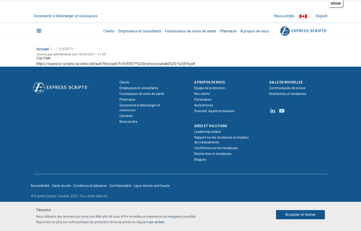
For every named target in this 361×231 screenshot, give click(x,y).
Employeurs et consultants (139, 31)
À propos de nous (254, 31)
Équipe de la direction (209, 88)
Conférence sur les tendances (216, 148)
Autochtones (203, 105)
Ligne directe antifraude (152, 186)
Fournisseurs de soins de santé (190, 31)
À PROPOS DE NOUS (209, 82)
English (321, 16)
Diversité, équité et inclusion (214, 111)
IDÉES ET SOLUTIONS (210, 126)
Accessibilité (40, 186)
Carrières (126, 116)
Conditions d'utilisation (90, 186)
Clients (109, 31)
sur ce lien (156, 222)
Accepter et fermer (300, 214)
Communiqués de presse (287, 88)
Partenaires (202, 99)
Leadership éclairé (207, 132)
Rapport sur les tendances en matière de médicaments (221, 140)
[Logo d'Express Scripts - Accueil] (60, 87)
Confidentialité (120, 186)
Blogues (200, 159)
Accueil (42, 49)
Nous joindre (284, 16)
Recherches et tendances (212, 154)
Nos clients (202, 94)
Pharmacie (228, 31)
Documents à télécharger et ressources (65, 16)
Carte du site (61, 186)
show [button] (336, 3)
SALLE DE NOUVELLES (286, 82)
